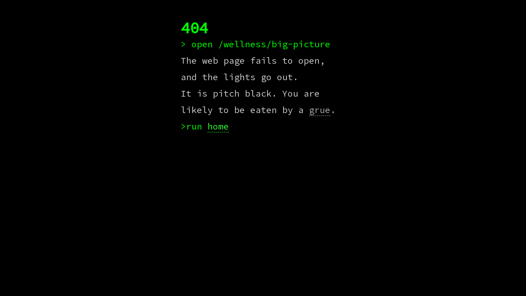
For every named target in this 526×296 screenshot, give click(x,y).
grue (319, 110)
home (218, 126)
